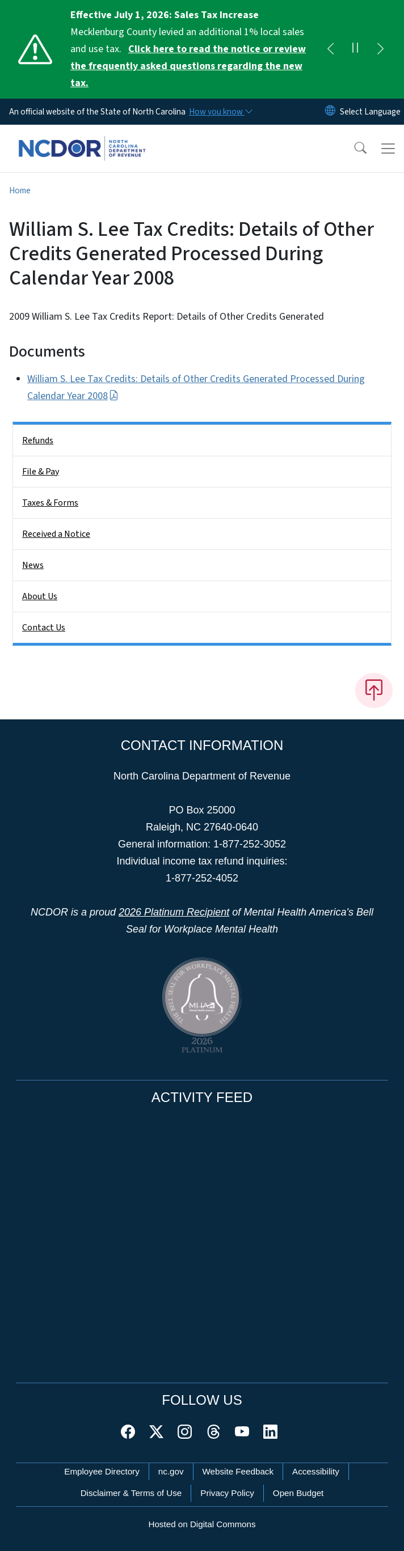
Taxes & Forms (50, 503)
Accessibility (315, 1471)
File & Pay (40, 471)
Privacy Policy (227, 1493)
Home (20, 190)
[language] (370, 111)
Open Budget (298, 1493)
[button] (353, 148)
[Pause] (355, 49)
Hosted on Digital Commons (201, 1524)
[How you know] (220, 111)
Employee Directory (102, 1471)
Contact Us (43, 627)
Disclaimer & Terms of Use (131, 1493)
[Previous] (330, 49)
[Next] (380, 49)
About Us (39, 596)
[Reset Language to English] (330, 111)
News (33, 565)
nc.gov (171, 1471)
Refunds (37, 440)
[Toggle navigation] (388, 148)
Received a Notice (56, 534)
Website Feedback (238, 1471)
